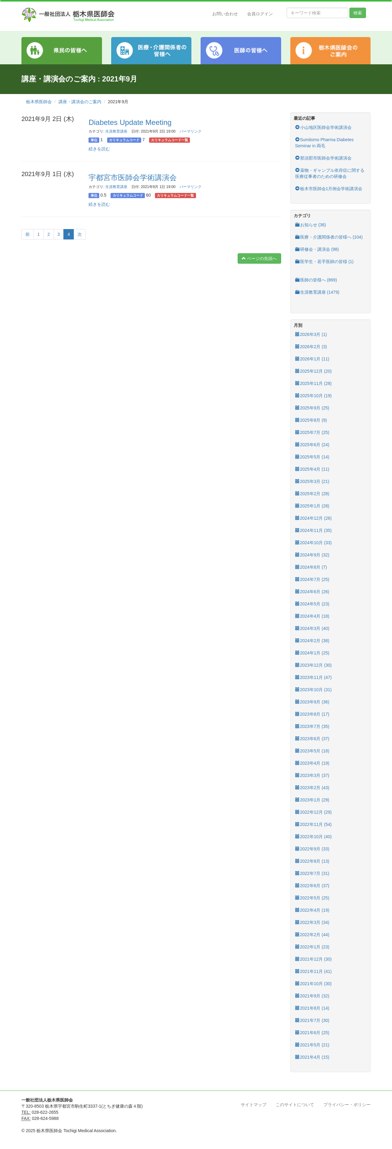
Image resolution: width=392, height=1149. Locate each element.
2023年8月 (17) (312, 714)
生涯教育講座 (116, 131)
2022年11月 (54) (313, 824)
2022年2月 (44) (312, 934)
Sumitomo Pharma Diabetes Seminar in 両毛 (324, 142)
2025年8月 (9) (311, 420)
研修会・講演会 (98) (317, 249)
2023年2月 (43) (312, 787)
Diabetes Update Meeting (130, 122)
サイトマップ (253, 1104)
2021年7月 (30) (312, 1020)
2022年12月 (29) (313, 812)
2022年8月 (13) (312, 861)
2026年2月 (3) (311, 346)
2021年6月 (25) (312, 1032)
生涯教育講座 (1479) (317, 292)
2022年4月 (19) (312, 910)
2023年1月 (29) (312, 799)
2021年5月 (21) (312, 1044)
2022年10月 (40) (313, 836)
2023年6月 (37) (312, 738)
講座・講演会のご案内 (79, 101)
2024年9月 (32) (312, 554)
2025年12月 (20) (313, 371)
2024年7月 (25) (312, 579)
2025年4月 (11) (312, 469)
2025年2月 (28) (312, 493)
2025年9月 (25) (312, 407)
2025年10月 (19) (313, 395)
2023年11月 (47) (313, 677)
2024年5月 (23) (312, 603)
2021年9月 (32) (312, 995)
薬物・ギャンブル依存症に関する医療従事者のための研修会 (329, 173)
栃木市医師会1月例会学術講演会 (329, 188)
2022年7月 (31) (312, 873)
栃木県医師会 (39, 101)
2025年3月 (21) (312, 481)
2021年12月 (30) (313, 959)
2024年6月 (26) (312, 591)
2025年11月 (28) (313, 383)
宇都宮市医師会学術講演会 (133, 177)
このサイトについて (295, 1104)
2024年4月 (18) (312, 616)
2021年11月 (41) (313, 971)
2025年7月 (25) (312, 432)
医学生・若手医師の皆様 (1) (324, 261)
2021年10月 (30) (313, 983)
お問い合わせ (225, 13)
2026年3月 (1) (311, 334)
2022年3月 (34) (312, 922)
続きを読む (99, 148)
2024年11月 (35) (313, 530)
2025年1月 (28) (312, 505)
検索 (357, 12)
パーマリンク (190, 131)
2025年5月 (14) (312, 456)
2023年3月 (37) (312, 775)
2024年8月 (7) (311, 567)
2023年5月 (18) (312, 750)
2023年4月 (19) (312, 763)
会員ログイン (260, 13)
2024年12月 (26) (313, 518)
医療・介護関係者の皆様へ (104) (329, 237)
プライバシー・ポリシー (347, 1104)
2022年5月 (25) (312, 897)
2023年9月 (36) (312, 701)
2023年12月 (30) (313, 665)
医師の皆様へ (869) (316, 279)
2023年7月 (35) (312, 726)
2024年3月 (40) (312, 628)
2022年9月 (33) (312, 848)
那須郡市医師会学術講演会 (323, 158)
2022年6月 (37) (312, 885)
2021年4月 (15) (312, 1057)
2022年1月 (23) (312, 946)
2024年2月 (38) (312, 640)
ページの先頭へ (259, 258)
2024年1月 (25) (312, 652)
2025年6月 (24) (312, 444)
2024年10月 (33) (313, 542)
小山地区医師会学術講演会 (323, 127)
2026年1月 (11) (312, 358)
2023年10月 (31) (313, 689)
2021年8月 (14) (312, 1008)
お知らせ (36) (310, 224)
